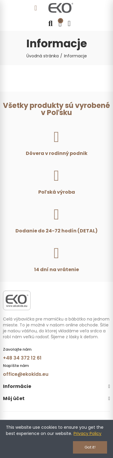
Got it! (90, 447)
